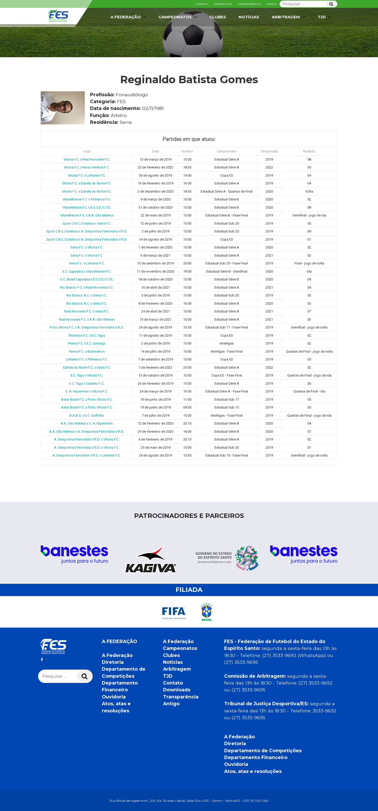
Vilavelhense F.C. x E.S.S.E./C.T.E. (86, 207)
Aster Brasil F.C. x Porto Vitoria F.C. (86, 399)
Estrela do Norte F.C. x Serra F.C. (87, 367)
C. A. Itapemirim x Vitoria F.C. (86, 391)
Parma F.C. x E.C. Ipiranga (86, 343)
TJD (325, 17)
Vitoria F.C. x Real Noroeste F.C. (87, 159)
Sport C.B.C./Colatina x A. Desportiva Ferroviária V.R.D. (86, 231)
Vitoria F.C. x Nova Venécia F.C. (86, 167)
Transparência (249, 4)
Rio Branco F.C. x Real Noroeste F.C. (86, 287)
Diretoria (113, 662)
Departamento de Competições (263, 750)
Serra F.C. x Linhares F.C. (87, 263)
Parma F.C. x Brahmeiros (87, 351)
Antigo (272, 4)
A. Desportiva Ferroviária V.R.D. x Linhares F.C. (86, 455)
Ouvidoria (114, 696)
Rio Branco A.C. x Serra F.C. (86, 295)
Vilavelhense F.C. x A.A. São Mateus (86, 215)
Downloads (223, 4)
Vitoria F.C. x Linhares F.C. (87, 175)
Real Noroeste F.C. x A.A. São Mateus (87, 319)
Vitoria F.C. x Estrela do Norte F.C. (86, 183)
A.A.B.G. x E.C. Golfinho (86, 415)
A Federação (129, 17)
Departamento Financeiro (255, 757)
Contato (201, 4)
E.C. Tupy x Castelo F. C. (86, 383)
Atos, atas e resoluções (253, 771)
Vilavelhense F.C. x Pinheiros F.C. (87, 199)
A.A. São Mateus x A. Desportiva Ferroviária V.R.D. (86, 431)
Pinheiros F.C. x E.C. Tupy (87, 335)
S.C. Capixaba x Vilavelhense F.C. (86, 271)
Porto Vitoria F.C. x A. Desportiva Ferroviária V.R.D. (87, 327)
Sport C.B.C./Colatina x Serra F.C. (86, 223)
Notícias (249, 16)
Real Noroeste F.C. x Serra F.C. (86, 311)
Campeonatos (178, 17)
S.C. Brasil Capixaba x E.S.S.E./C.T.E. (86, 279)
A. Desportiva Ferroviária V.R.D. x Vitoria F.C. (86, 439)
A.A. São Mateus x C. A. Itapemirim (87, 423)
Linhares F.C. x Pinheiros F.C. (87, 359)
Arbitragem (289, 17)
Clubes (217, 16)
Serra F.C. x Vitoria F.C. (86, 247)
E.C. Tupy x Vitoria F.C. (87, 375)
